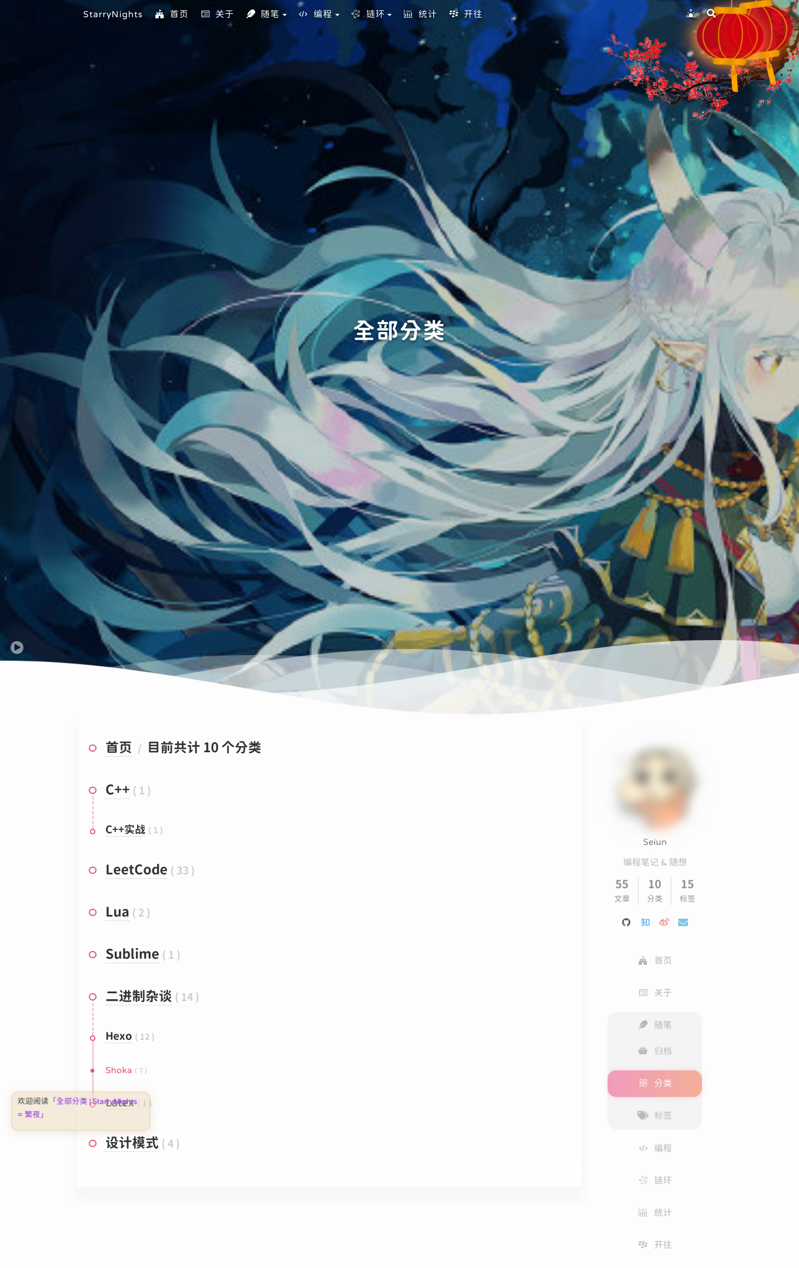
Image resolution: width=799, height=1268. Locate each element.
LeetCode (136, 870)
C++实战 (125, 830)
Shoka (118, 1070)
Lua (117, 912)
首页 (171, 14)
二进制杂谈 (138, 997)
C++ (117, 790)
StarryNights (113, 14)
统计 (420, 14)
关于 (217, 14)
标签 (655, 1104)
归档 (655, 1040)
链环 (368, 14)
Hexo (118, 1037)
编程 (315, 14)
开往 (465, 14)
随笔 (262, 14)
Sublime (132, 955)
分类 (655, 1072)
